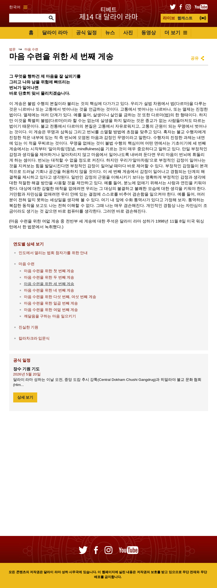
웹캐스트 (177, 18)
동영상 (148, 32)
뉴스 (110, 32)
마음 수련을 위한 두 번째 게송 (49, 277)
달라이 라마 (55, 32)
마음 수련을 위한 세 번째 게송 (49, 284)
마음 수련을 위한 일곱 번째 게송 (51, 303)
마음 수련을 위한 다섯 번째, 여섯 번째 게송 (60, 297)
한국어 (18, 7)
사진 (128, 32)
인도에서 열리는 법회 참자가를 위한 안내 (53, 253)
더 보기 (175, 32)
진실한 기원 (29, 327)
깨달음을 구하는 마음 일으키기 (50, 316)
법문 (12, 49)
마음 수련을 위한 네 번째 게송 (49, 290)
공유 (195, 58)
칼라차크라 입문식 (34, 338)
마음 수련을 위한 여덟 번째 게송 (51, 310)
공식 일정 (86, 32)
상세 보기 (25, 397)
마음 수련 (31, 49)
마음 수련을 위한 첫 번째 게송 (49, 271)
